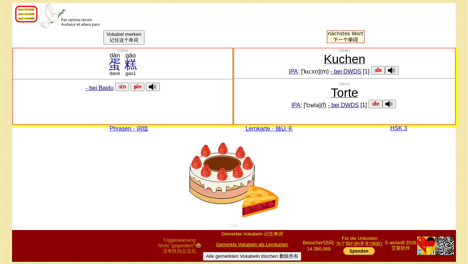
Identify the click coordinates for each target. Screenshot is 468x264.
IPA (293, 71)
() (123, 50)
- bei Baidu (100, 88)
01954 (233, 225)
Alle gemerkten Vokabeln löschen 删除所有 (252, 256)
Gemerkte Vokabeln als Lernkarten (252, 244)
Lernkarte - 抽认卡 (269, 128)
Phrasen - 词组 (128, 128)
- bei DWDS (346, 71)
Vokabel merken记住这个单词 (123, 37)
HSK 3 (398, 128)
